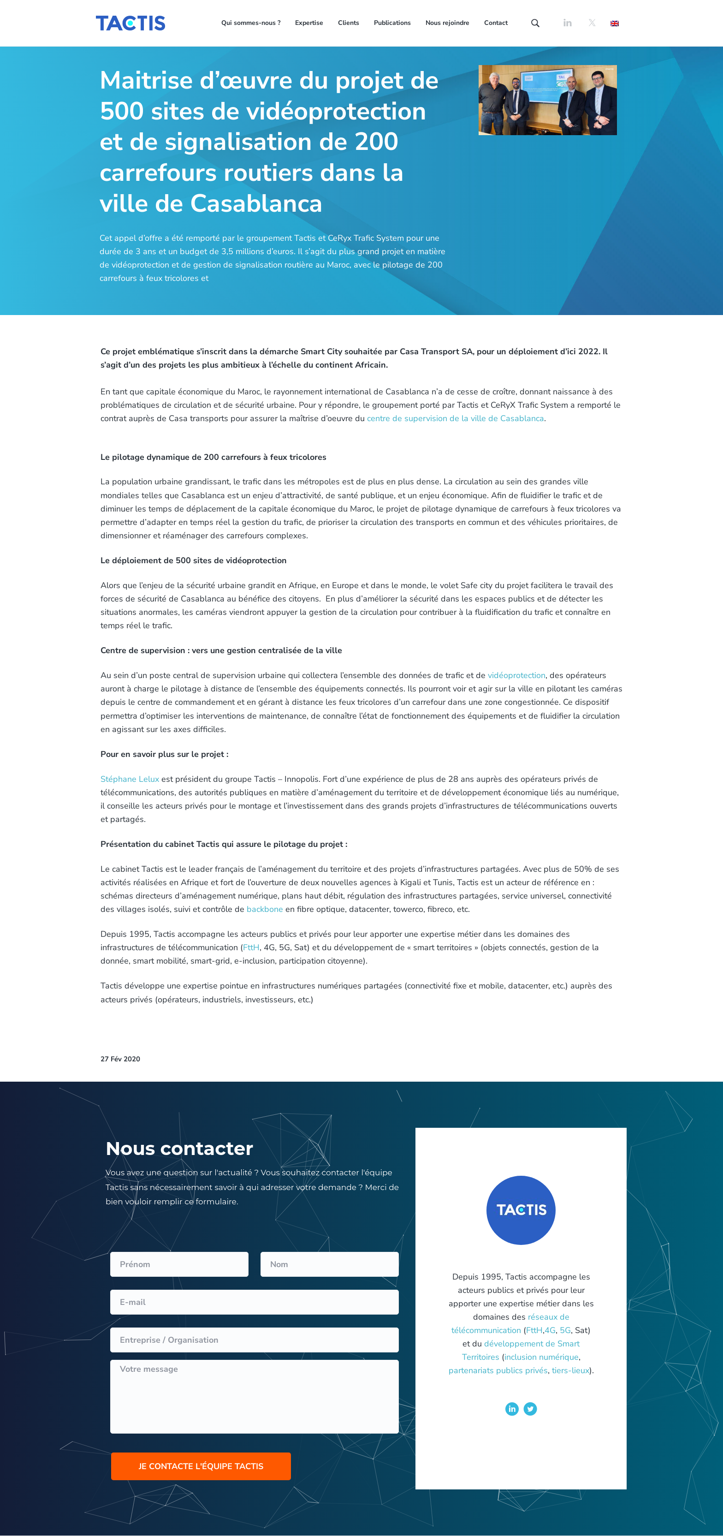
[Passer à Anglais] (614, 23)
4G (550, 1330)
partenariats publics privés (498, 1370)
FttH (251, 947)
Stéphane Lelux (130, 779)
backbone (265, 909)
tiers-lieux (570, 1370)
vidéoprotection (516, 675)
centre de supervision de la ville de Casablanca (455, 418)
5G (565, 1330)
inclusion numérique (541, 1357)
